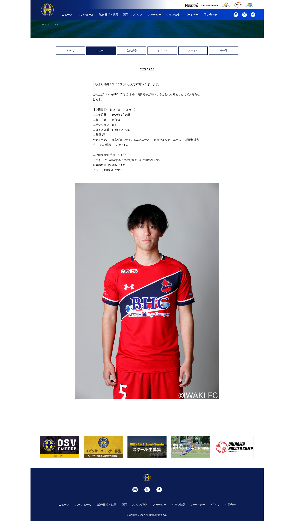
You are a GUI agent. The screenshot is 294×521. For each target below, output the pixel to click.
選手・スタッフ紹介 (134, 504)
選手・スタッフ (132, 14)
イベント (162, 50)
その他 (223, 50)
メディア (193, 50)
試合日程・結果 (108, 14)
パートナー (192, 14)
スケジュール (86, 14)
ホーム (43, 24)
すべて (70, 50)
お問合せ (230, 504)
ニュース (67, 14)
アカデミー (154, 14)
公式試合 (132, 50)
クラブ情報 (173, 14)
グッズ (215, 504)
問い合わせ (210, 14)
